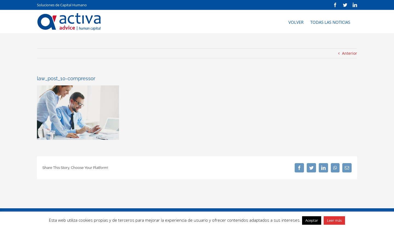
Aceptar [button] (311, 220)
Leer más (334, 220)
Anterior (349, 53)
